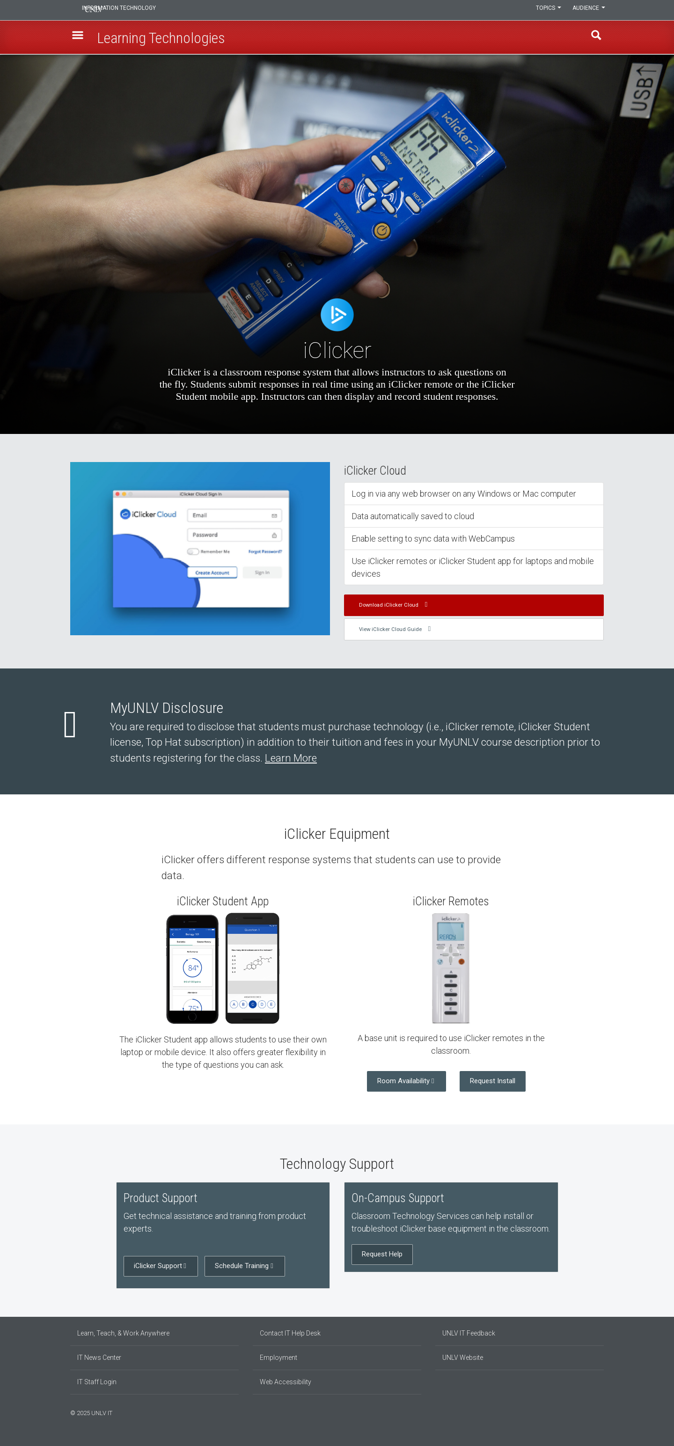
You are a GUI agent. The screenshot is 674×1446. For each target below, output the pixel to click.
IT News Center (99, 1357)
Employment (278, 1357)
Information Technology (134, 10)
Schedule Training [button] (242, 1266)
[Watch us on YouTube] (601, 1412)
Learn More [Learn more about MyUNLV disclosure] (291, 758)
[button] (80, 38)
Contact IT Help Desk (290, 1333)
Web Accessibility (285, 1382)
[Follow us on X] (596, 1412)
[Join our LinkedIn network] (592, 1412)
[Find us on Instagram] (587, 1412)
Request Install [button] (492, 1081)
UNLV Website (462, 1357)
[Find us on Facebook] (582, 1412)
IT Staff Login (97, 1382)
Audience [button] (587, 10)
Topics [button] (544, 10)
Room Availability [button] (403, 1081)
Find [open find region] (594, 38)
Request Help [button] (382, 1254)
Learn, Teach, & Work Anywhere (123, 1333)
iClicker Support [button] (158, 1266)
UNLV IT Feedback (468, 1333)
